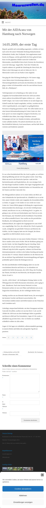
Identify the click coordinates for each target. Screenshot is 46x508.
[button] (42, 475)
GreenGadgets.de (7, 454)
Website (4, 412)
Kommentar (4, 376)
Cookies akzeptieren (23, 489)
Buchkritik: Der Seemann (35, 352)
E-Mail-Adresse (4, 405)
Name (4, 396)
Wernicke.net (5, 457)
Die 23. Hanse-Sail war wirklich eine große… (14, 443)
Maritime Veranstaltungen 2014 (10, 440)
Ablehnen (23, 495)
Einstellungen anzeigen (23, 502)
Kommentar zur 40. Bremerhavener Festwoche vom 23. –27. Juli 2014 (21, 436)
